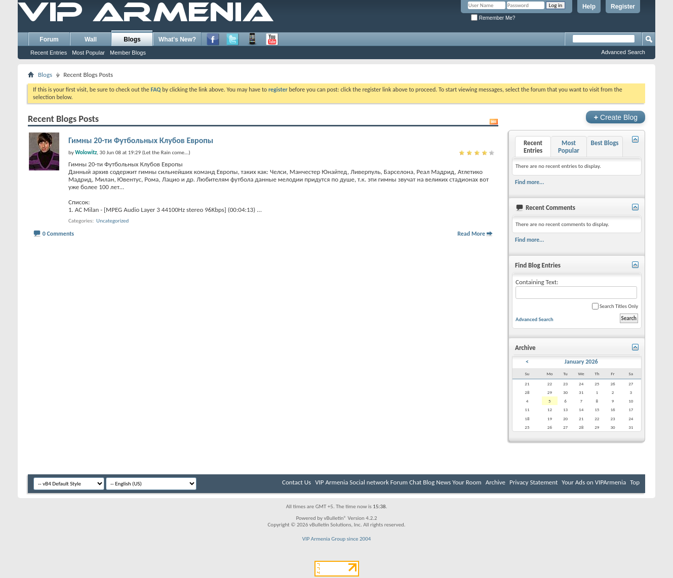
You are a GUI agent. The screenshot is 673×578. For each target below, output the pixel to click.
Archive (495, 482)
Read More (471, 233)
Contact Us (296, 482)
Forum (48, 39)
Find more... (529, 182)
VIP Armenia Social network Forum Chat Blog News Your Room (398, 482)
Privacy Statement (533, 482)
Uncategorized (112, 220)
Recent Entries (48, 53)
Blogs (132, 39)
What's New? (177, 39)
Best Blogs (604, 143)
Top (635, 482)
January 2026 (581, 361)
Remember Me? (493, 18)
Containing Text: (576, 288)
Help (589, 6)
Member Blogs (128, 53)
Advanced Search (623, 52)
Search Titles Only (615, 306)
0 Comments (58, 233)
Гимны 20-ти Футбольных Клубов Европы (140, 140)
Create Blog (615, 117)
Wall (91, 39)
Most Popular (88, 53)
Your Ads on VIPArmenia (594, 482)
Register (623, 6)
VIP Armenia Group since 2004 (336, 539)
